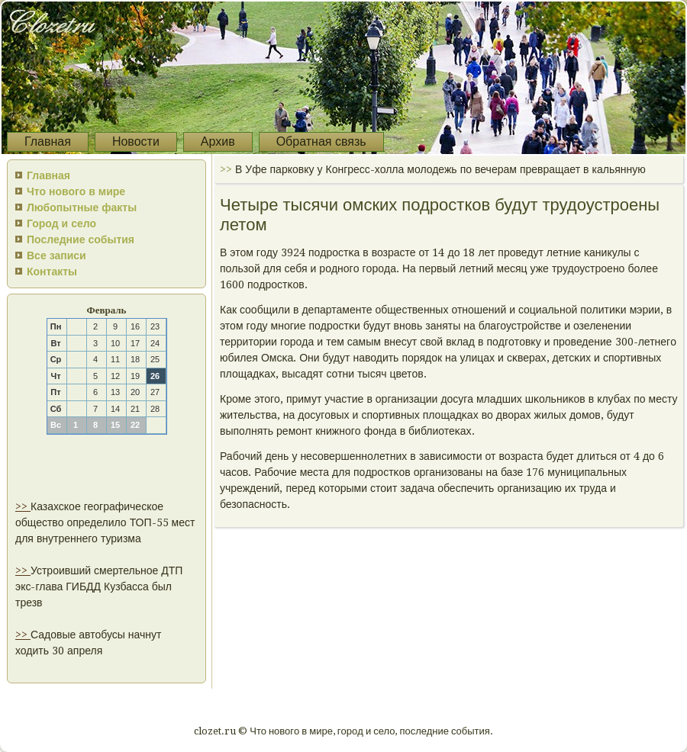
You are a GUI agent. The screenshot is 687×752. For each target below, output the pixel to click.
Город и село (61, 223)
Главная (47, 141)
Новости (136, 141)
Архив (218, 141)
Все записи (56, 255)
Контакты (52, 271)
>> (23, 506)
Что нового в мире (76, 191)
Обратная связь (321, 141)
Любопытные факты (82, 207)
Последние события (80, 239)
